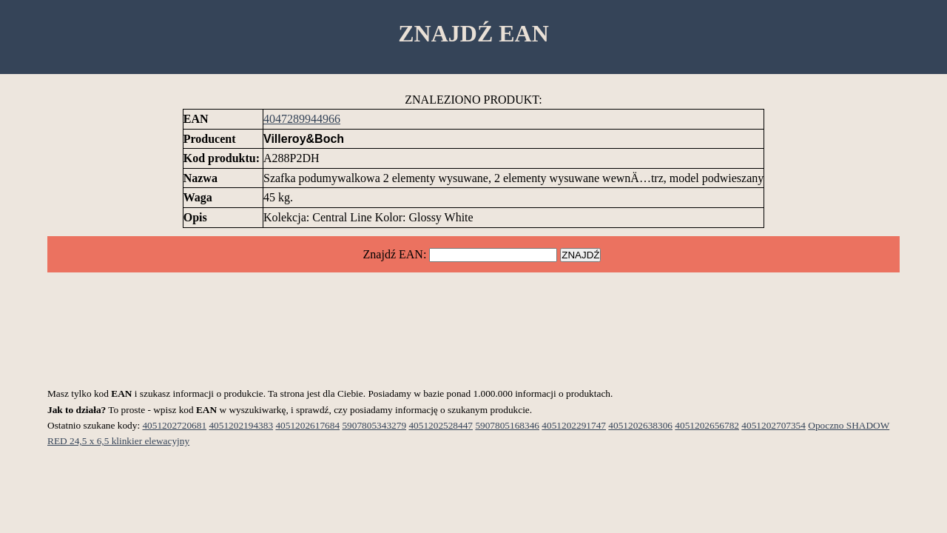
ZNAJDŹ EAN (473, 33)
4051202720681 (174, 425)
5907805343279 (374, 425)
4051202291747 (574, 425)
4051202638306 (640, 425)
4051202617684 (307, 425)
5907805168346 (507, 425)
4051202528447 (440, 425)
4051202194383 (241, 425)
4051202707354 (773, 425)
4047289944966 (301, 119)
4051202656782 (707, 425)
